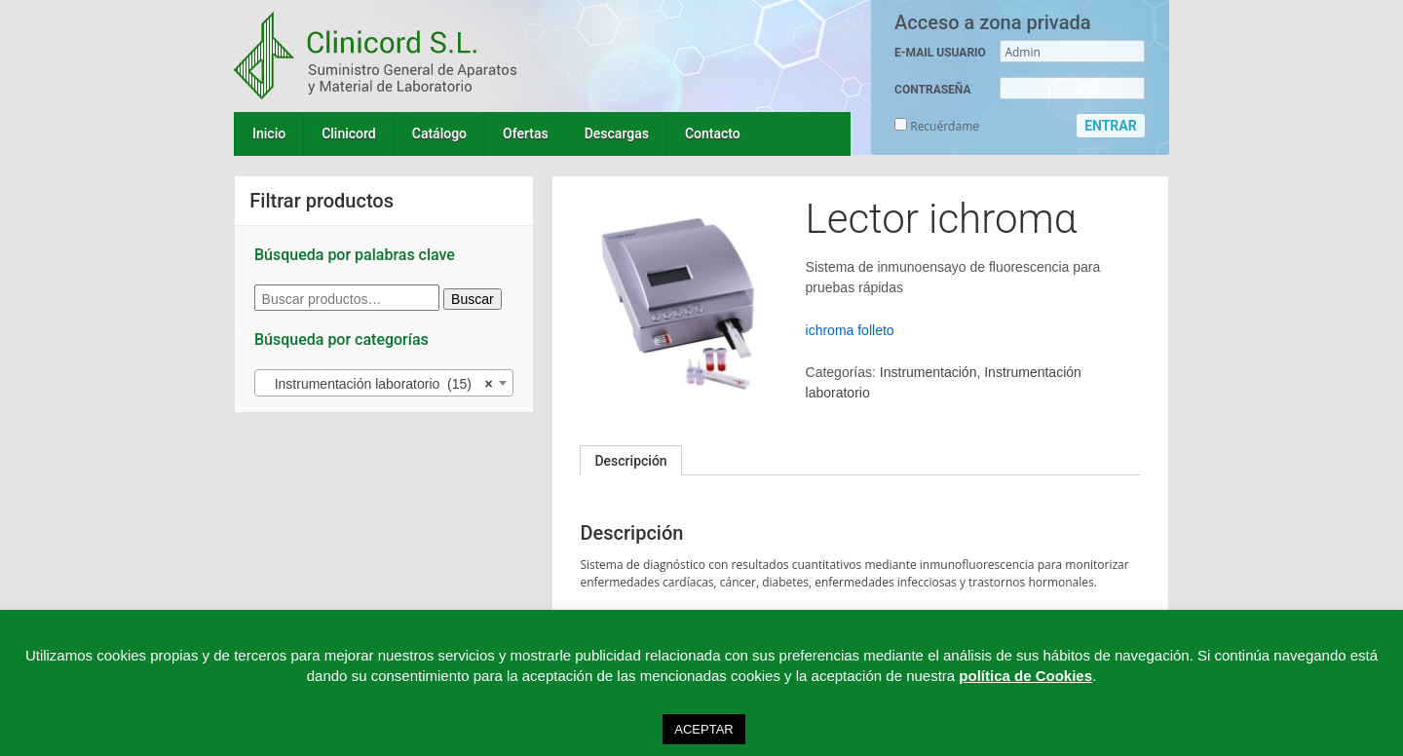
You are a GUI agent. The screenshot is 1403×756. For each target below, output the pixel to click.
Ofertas (526, 133)
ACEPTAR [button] (703, 729)
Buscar (472, 299)
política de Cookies (1025, 675)
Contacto (712, 133)
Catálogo (439, 133)
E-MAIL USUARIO (940, 52)
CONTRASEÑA (932, 89)
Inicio (268, 133)
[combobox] (383, 383)
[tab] (630, 460)
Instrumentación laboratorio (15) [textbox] (378, 383)
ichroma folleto (850, 330)
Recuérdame (936, 126)
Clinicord (349, 133)
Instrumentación (928, 372)
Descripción (630, 461)
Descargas (617, 133)
